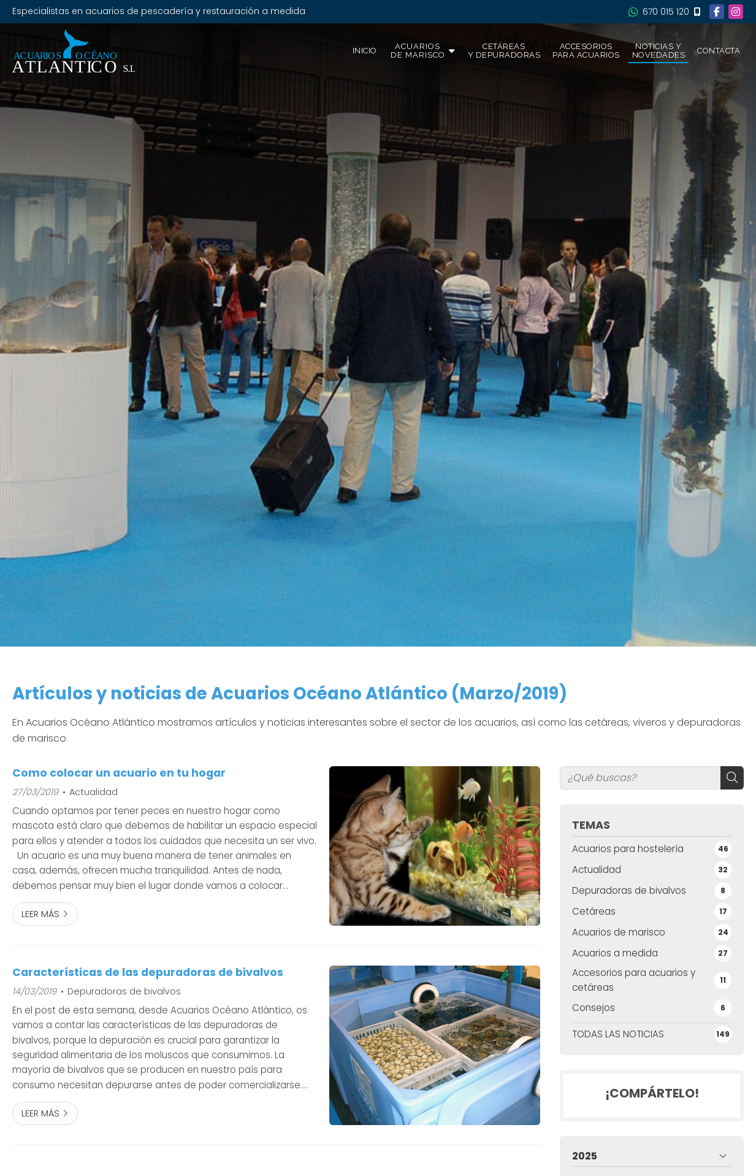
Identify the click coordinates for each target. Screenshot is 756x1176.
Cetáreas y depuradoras (504, 51)
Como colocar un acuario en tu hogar (119, 773)
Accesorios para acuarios (586, 51)
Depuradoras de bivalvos (124, 991)
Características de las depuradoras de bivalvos (147, 972)
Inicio (365, 50)
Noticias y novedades (658, 51)
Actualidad (93, 792)
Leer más (40, 914)
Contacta (718, 50)
